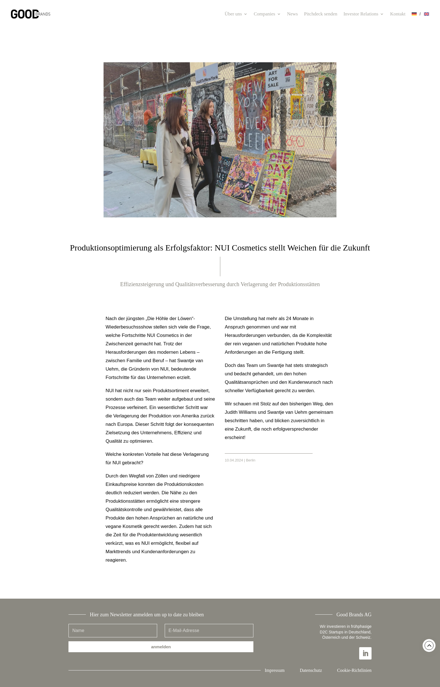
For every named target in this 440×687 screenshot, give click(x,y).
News (292, 14)
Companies (264, 14)
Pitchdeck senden (320, 14)
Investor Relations (360, 14)
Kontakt (397, 14)
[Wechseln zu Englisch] (426, 14)
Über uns (233, 14)
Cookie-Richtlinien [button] (354, 670)
